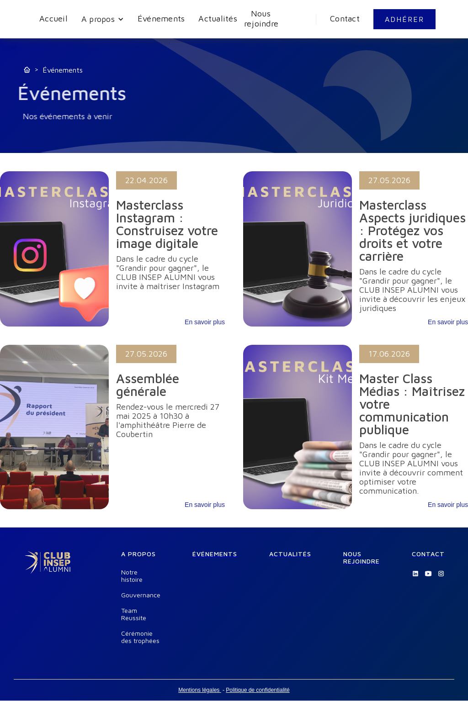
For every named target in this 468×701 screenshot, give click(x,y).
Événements (161, 18)
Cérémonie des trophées (140, 637)
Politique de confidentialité (257, 690)
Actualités (217, 18)
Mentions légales (199, 690)
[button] (102, 19)
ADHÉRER (404, 19)
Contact (345, 18)
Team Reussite (133, 614)
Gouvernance (140, 595)
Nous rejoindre (261, 18)
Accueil (53, 18)
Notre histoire (132, 576)
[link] (112, 249)
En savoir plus (205, 322)
